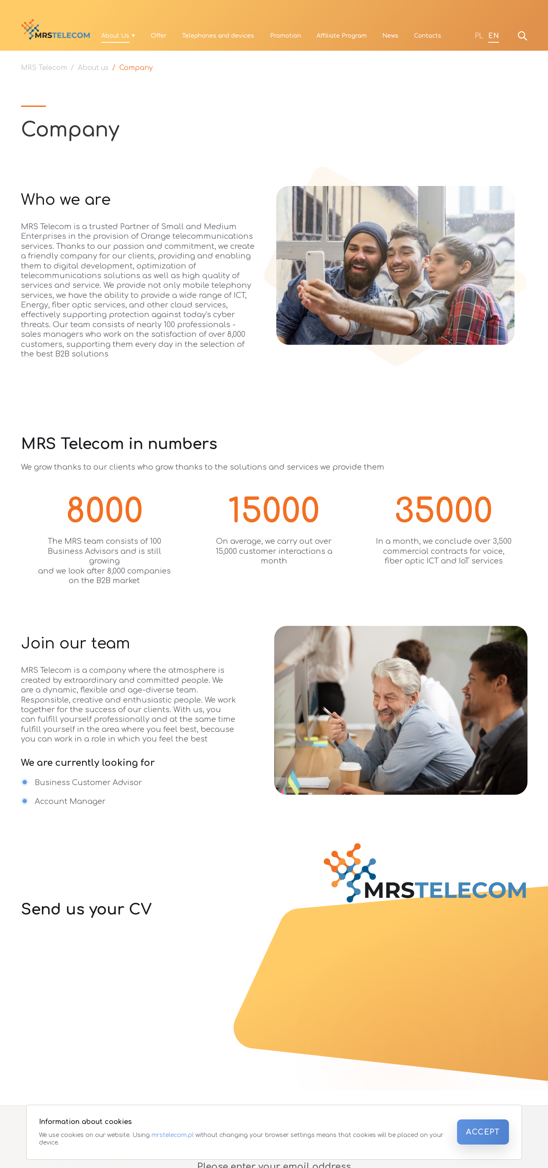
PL (479, 36)
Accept (482, 1132)
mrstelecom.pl (174, 1135)
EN (493, 36)
